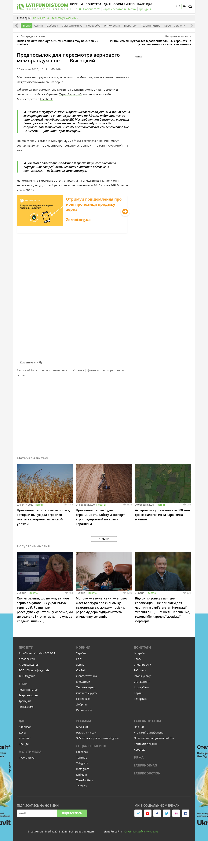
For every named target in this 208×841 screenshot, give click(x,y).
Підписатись (72, 813)
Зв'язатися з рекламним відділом (97, 738)
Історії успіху (142, 676)
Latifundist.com (147, 721)
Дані (22, 721)
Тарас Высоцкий (70, 94)
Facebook (46, 99)
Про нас (139, 727)
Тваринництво (150, 25)
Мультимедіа (30, 752)
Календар (25, 727)
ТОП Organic (27, 676)
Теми (23, 684)
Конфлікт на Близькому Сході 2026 (55, 18)
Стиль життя (142, 681)
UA (178, 6)
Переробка (93, 25)
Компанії (24, 738)
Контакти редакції (146, 744)
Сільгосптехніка (72, 25)
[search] (190, 6)
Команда (139, 749)
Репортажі (140, 699)
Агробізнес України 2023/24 (37, 653)
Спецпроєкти (142, 664)
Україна (81, 653)
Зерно (27, 25)
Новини (39, 504)
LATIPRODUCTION (147, 773)
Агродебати (141, 687)
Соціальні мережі (91, 746)
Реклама (83, 721)
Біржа (139, 757)
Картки (138, 693)
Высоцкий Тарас (27, 370)
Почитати (142, 647)
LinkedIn (81, 774)
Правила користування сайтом (154, 738)
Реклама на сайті (87, 732)
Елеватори (130, 25)
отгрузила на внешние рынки (85, 180)
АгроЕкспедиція (29, 664)
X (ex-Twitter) (84, 780)
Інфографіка (27, 757)
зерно (45, 370)
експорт (108, 370)
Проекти (26, 647)
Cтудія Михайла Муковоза (141, 831)
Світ (79, 659)
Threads (81, 786)
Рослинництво (28, 689)
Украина (78, 370)
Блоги (137, 659)
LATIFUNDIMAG (145, 765)
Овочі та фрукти (174, 25)
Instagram (82, 769)
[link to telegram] (138, 813)
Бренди (24, 744)
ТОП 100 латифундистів (34, 670)
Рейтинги (140, 670)
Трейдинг (25, 701)
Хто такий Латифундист (149, 732)
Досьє (22, 732)
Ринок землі (112, 25)
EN (184, 6)
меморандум (61, 370)
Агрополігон (27, 659)
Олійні (38, 25)
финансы (93, 370)
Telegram (82, 763)
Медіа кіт (82, 727)
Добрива (52, 25)
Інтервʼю (33, 593)
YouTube (81, 757)
